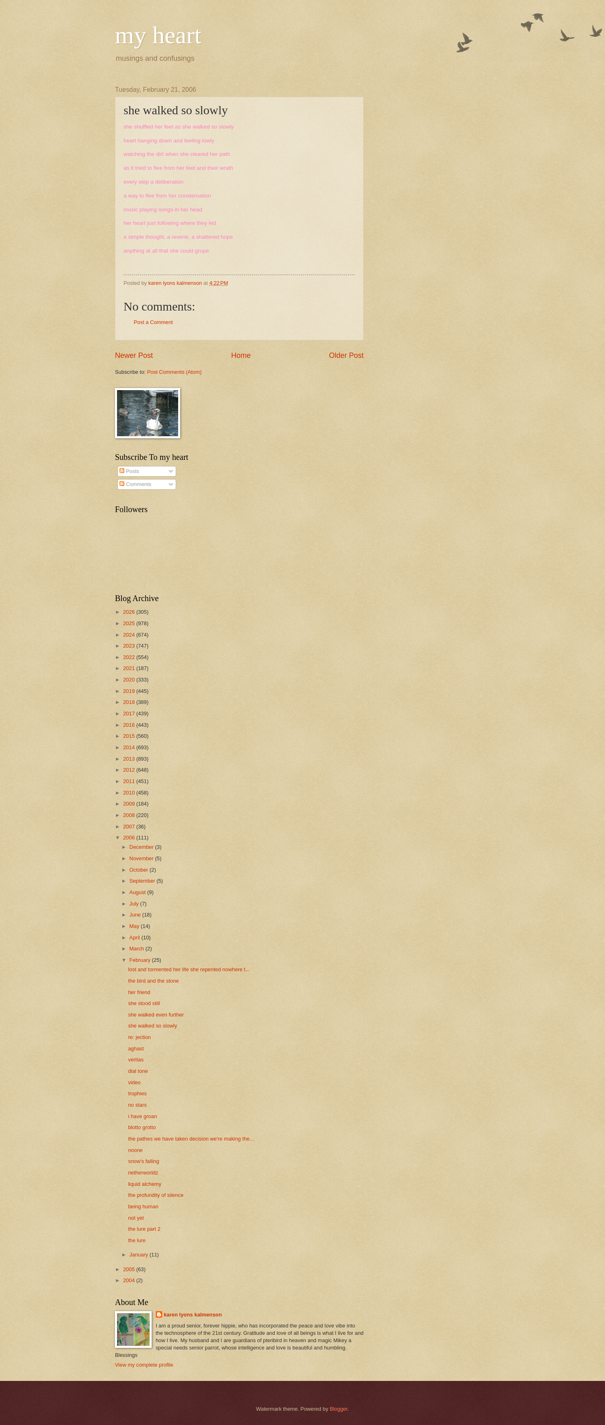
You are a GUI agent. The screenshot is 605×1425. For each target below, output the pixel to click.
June (135, 915)
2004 (129, 1280)
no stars (137, 1105)
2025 (129, 623)
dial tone (138, 1071)
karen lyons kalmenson (193, 1315)
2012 (129, 770)
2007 (129, 826)
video (134, 1082)
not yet (136, 1218)
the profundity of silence (155, 1195)
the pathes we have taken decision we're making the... (191, 1139)
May (135, 926)
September (143, 881)
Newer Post (134, 355)
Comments (135, 484)
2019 (129, 691)
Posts (129, 471)
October (139, 870)
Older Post (346, 355)
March (137, 949)
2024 (129, 635)
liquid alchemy (144, 1184)
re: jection (139, 1037)
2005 (129, 1269)
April (135, 937)
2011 (129, 781)
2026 (129, 612)
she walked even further (156, 1015)
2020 (129, 680)
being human (143, 1206)
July (134, 904)
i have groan (142, 1116)
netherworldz (143, 1173)
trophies (137, 1093)
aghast (136, 1048)
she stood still (144, 1003)
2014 (129, 747)
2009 (129, 804)
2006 (129, 838)
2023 (129, 646)
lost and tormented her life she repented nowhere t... (189, 969)
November (142, 858)
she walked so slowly (152, 1026)
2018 (129, 702)
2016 (129, 725)
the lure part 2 (144, 1229)
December (142, 847)
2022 (129, 657)
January (139, 1255)
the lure (137, 1240)
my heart (158, 35)
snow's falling (143, 1161)
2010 (129, 793)
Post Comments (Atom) (174, 372)
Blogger (339, 1409)
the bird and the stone (153, 981)
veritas (136, 1060)
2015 (129, 736)
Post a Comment (153, 322)
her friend (139, 992)
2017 (129, 713)
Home (241, 355)
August (138, 892)
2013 (129, 759)
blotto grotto (142, 1127)
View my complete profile (144, 1365)
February (140, 960)
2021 (129, 668)
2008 (129, 815)
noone (135, 1150)
